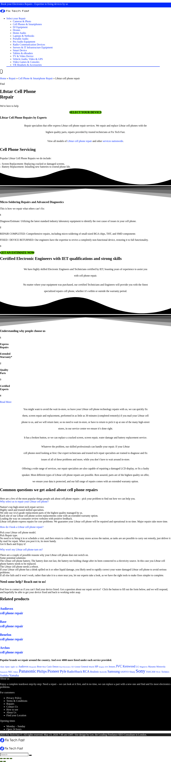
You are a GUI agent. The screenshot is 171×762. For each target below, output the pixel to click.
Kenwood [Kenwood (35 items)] (129, 666)
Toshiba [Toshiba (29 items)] (4, 675)
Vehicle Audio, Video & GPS (28, 59)
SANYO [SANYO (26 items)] (124, 671)
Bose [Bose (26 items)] (39, 666)
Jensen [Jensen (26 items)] (112, 666)
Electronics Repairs (22, 4)
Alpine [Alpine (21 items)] (7, 667)
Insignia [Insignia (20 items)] (101, 667)
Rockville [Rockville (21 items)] (103, 672)
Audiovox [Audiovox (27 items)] (23, 666)
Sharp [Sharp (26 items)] (132, 671)
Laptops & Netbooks (23, 35)
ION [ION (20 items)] (106, 667)
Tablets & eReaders (23, 53)
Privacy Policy (13, 698)
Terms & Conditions (16, 700)
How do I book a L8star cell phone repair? (21, 527)
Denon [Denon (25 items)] (55, 666)
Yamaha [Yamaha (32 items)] (14, 675)
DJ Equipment (20, 27)
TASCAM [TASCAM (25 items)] (150, 671)
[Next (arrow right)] (4, 761)
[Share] (4, 758)
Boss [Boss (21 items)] (44, 667)
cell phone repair (83, 141)
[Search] (30, 755)
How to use (12, 709)
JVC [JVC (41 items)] (119, 666)
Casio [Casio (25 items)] (49, 666)
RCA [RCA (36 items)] (86, 671)
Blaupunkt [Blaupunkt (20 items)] (32, 667)
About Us (11, 712)
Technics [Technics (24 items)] (165, 672)
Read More (6, 402)
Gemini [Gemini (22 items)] (77, 667)
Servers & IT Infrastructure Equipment (33, 47)
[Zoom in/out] (11, 758)
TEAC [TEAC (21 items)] (158, 672)
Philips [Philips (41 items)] (42, 671)
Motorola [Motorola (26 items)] (160, 666)
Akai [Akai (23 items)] (2, 666)
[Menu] (1, 71)
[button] (85, 112)
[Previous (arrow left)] (1, 761)
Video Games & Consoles (26, 62)
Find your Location (16, 715)
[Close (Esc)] (1, 758)
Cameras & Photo (22, 21)
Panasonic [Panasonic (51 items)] (27, 671)
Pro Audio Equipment (24, 41)
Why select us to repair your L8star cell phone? (24, 501)
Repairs (10, 703)
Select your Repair (16, 18)
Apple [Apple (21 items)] (12, 667)
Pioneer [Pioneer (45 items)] (53, 671)
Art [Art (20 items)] (17, 667)
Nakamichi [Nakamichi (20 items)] (4, 672)
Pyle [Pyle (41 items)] (63, 671)
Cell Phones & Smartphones (27, 24)
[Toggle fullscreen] (7, 758)
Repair (12, 78)
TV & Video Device (23, 56)
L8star (70, 141)
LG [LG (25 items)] (137, 666)
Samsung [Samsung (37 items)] (113, 671)
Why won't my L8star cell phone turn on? (21, 549)
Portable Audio (20, 38)
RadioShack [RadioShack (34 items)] (74, 671)
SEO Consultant (126, 734)
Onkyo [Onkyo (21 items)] (15, 672)
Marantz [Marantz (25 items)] (152, 666)
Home (3, 78)
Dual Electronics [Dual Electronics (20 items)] (65, 667)
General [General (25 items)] (84, 666)
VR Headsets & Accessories (27, 64)
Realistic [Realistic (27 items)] (94, 671)
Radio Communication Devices (29, 44)
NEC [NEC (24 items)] (10, 672)
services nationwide (113, 141)
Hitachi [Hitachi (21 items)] (91, 667)
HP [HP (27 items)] (96, 666)
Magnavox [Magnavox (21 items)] (143, 667)
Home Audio (19, 33)
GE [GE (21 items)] (72, 667)
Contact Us (12, 706)
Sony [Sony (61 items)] (140, 671)
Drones (16, 30)
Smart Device (20, 50)
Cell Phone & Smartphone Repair (35, 78)
